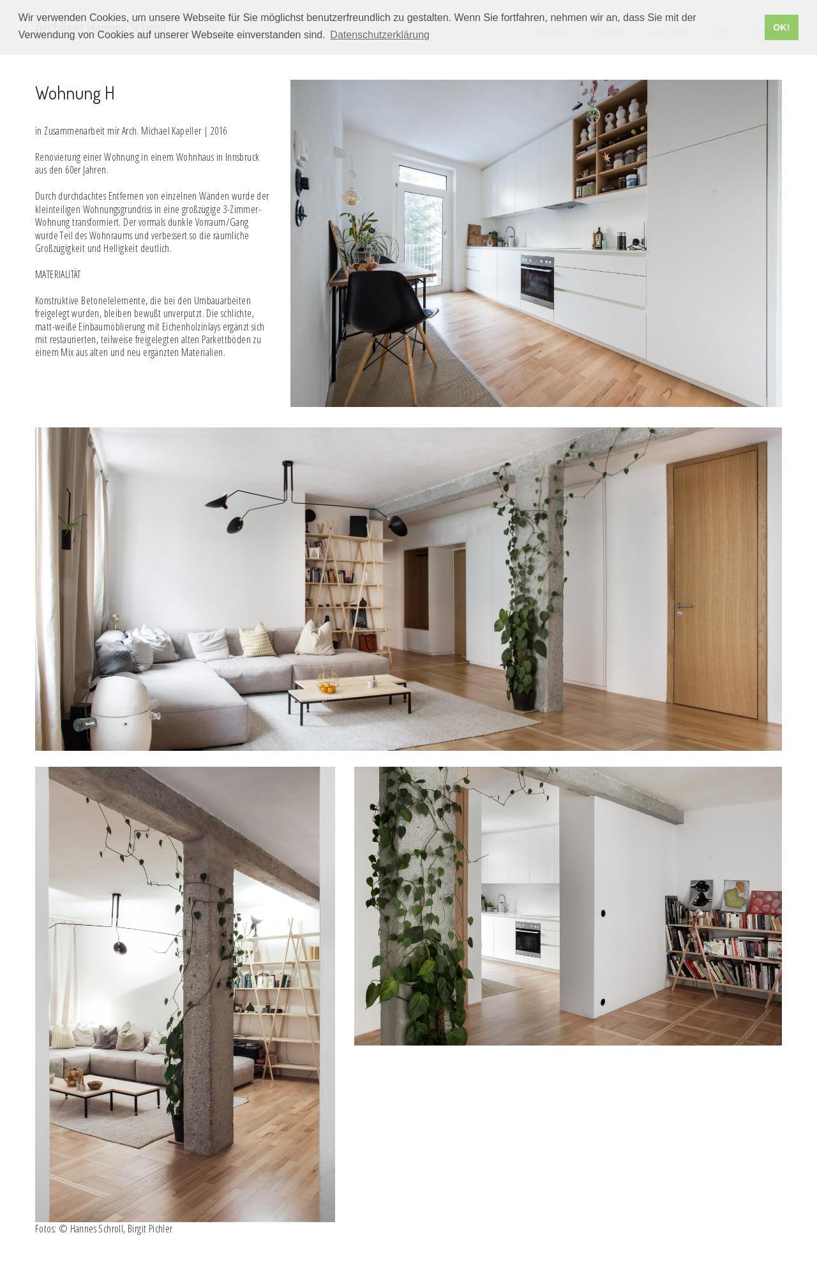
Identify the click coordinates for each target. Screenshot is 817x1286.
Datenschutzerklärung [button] (380, 34)
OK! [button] (781, 27)
